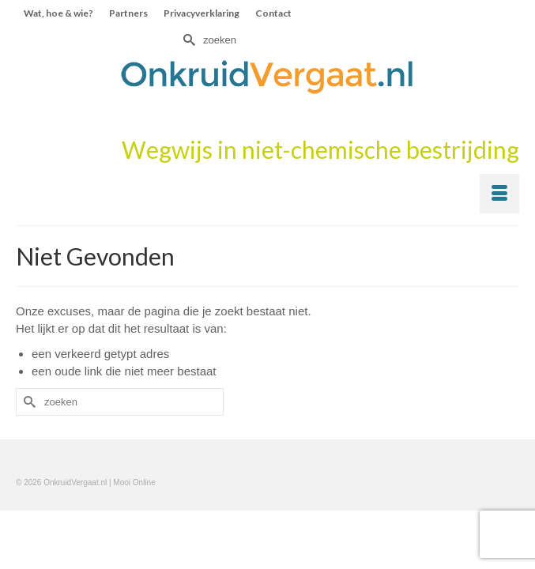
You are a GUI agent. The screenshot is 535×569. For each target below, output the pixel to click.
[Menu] (499, 193)
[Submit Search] (187, 40)
